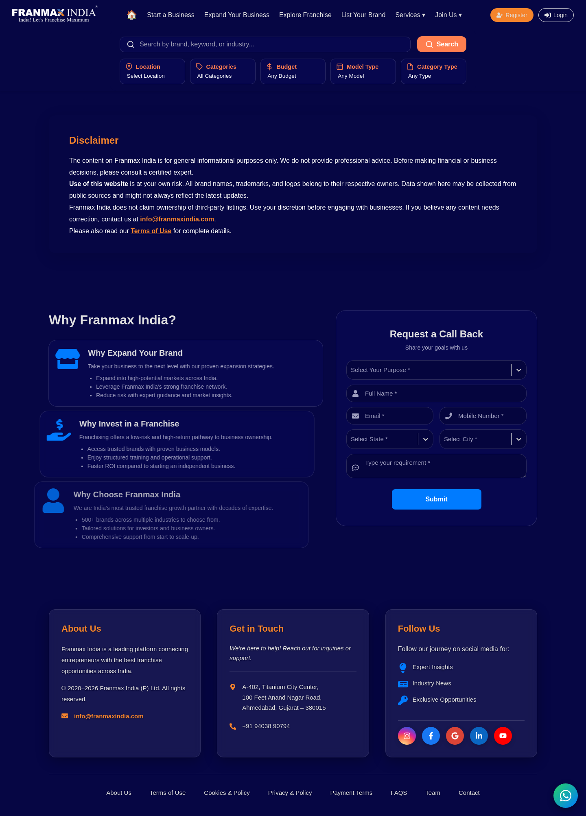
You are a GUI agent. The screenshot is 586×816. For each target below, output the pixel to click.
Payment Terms (351, 792)
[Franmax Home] (55, 19)
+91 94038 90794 (266, 725)
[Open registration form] (512, 15)
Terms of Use (151, 231)
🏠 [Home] (131, 15)
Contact (469, 792)
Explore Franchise (305, 14)
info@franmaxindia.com (177, 219)
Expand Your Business (236, 14)
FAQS (399, 792)
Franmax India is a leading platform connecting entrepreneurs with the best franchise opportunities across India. (124, 659)
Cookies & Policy (227, 792)
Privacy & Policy (290, 792)
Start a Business (171, 14)
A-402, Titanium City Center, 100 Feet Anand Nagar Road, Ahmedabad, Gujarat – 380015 (284, 697)
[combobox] (351, 369)
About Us (118, 792)
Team (432, 792)
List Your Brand (363, 14)
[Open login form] (556, 15)
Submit (436, 499)
